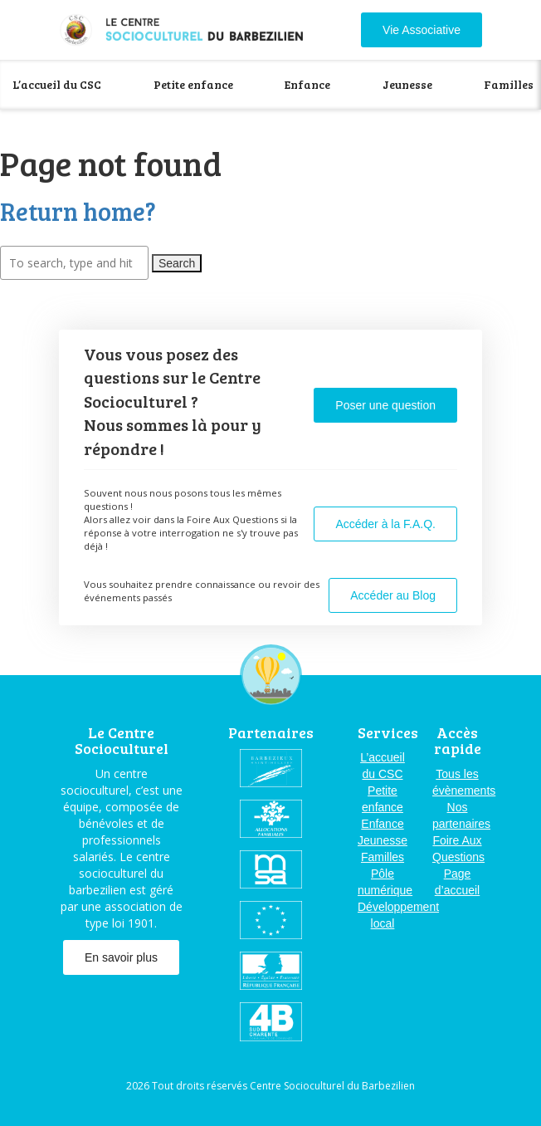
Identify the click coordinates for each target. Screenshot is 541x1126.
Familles (509, 84)
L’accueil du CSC (56, 84)
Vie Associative (422, 30)
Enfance (307, 84)
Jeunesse (407, 84)
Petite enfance (193, 84)
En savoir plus (121, 957)
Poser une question (385, 405)
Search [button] (176, 263)
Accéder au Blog (393, 595)
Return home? (78, 211)
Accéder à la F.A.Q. (385, 524)
